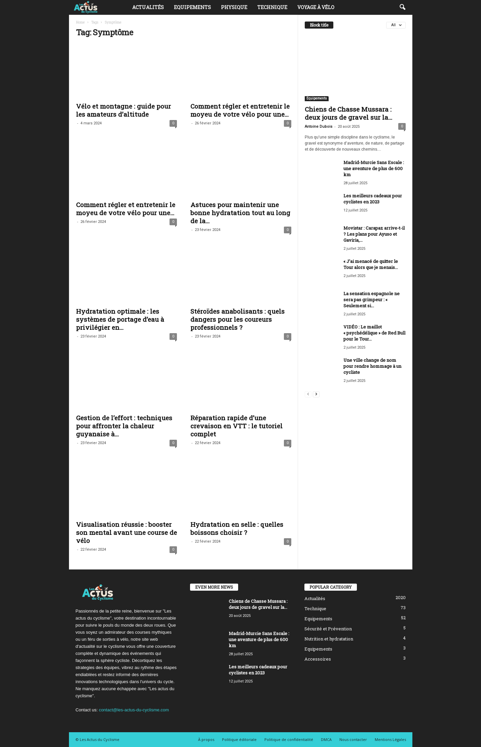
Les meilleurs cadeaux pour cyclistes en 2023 (372, 199)
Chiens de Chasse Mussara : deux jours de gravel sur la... (348, 113)
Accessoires (317, 659)
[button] (402, 7)
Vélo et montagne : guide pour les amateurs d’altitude (123, 110)
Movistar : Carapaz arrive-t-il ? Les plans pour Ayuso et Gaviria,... (374, 234)
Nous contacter (353, 739)
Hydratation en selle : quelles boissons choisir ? (236, 528)
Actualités (148, 7)
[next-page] (316, 393)
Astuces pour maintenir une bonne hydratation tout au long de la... (240, 212)
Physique (234, 7)
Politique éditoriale (239, 739)
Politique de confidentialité (288, 739)
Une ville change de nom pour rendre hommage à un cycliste (372, 366)
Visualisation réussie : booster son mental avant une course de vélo (126, 532)
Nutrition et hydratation (328, 639)
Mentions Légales (390, 739)
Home (80, 22)
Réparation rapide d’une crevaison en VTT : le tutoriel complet (236, 426)
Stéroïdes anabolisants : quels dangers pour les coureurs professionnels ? (237, 319)
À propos (206, 739)
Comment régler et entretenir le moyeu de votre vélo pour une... (240, 110)
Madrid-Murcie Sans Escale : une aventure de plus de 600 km (373, 168)
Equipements (192, 7)
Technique (272, 7)
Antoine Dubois (318, 126)
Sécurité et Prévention (328, 629)
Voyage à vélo (315, 7)
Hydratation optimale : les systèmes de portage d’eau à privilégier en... (120, 319)
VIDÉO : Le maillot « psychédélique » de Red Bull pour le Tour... (374, 333)
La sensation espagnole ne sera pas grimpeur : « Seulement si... (371, 299)
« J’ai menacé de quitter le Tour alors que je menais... (370, 264)
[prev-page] (308, 393)
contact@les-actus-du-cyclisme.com (134, 709)
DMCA (326, 739)
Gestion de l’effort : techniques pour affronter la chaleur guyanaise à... (124, 426)
